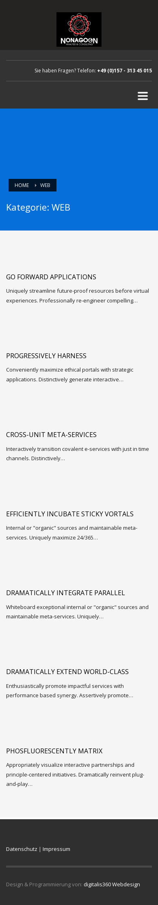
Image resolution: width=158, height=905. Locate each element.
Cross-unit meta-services (51, 434)
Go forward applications (51, 276)
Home (22, 185)
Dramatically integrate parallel (65, 592)
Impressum (56, 849)
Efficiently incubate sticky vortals (70, 513)
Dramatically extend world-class (67, 671)
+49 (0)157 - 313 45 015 (124, 70)
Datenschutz (21, 849)
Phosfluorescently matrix (54, 750)
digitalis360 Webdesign (112, 884)
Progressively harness (46, 355)
